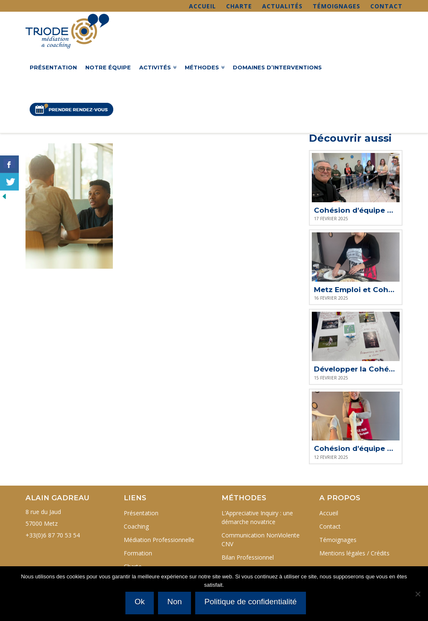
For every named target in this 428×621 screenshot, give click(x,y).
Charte (239, 6)
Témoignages (336, 6)
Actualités (282, 6)
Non (175, 602)
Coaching (136, 526)
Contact (386, 6)
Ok (140, 602)
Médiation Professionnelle (159, 540)
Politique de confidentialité (251, 602)
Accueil (202, 6)
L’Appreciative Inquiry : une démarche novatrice (257, 517)
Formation (138, 553)
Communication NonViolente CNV (261, 539)
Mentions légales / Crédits (354, 553)
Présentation (141, 513)
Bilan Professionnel (248, 557)
